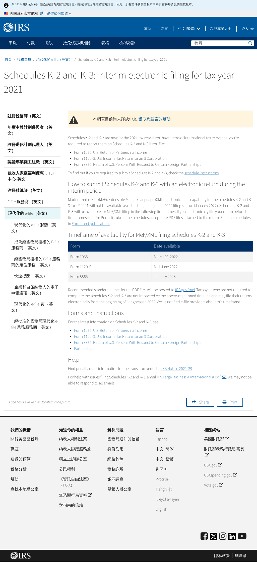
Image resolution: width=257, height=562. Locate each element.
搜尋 (250, 43)
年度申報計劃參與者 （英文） (30, 130)
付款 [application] (31, 43)
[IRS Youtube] (242, 536)
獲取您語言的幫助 (155, 119)
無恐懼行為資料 (75, 495)
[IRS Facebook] (204, 536)
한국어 (162, 469)
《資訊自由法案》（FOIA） (75, 482)
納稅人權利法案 (73, 439)
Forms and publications (91, 223)
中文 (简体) (165, 449)
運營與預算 (21, 459)
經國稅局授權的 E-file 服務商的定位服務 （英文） (34, 261)
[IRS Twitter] (213, 538)
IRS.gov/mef (185, 290)
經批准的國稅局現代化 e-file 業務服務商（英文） (35, 317)
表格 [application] (105, 43)
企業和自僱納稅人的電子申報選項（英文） (35, 289)
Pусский (162, 479)
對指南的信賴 (71, 505)
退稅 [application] (49, 43)
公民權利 (67, 469)
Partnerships (84, 348)
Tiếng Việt (164, 489)
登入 (247, 28)
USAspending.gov (220, 475)
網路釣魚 (115, 459)
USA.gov (213, 465)
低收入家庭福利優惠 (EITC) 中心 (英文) (31, 176)
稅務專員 (24, 59)
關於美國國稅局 (25, 439)
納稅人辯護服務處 (75, 449)
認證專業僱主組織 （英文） (32, 162)
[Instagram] (222, 536)
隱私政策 (222, 555)
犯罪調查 (115, 479)
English (161, 509)
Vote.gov (213, 485)
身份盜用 (115, 449)
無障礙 (240, 555)
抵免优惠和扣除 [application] (77, 43)
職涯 (15, 449)
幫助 (147, 28)
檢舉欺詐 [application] (127, 43)
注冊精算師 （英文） (26, 190)
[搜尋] (222, 43)
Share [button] (204, 402)
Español (162, 439)
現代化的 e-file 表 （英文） (34, 303)
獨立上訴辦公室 (73, 459)
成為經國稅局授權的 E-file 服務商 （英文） (33, 244)
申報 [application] (13, 43)
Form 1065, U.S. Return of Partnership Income (110, 330)
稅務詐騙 (115, 469)
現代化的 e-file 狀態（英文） (32, 227)
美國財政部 (216, 439)
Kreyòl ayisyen (167, 499)
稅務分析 (19, 469)
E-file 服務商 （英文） (26, 202)
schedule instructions (201, 173)
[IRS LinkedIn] (232, 538)
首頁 (8, 59)
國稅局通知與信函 (123, 439)
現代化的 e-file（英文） (54, 59)
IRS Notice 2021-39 (176, 368)
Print (233, 402)
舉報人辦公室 (119, 489)
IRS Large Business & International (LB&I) (191, 377)
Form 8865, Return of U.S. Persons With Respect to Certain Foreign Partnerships (137, 342)
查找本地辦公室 (25, 489)
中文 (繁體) (189, 28)
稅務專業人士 (220, 28)
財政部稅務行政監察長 (224, 452)
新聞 (164, 28)
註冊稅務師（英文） (26, 116)
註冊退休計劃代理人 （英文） (30, 147)
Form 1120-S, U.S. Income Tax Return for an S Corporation (120, 336)
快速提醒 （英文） (27, 275)
